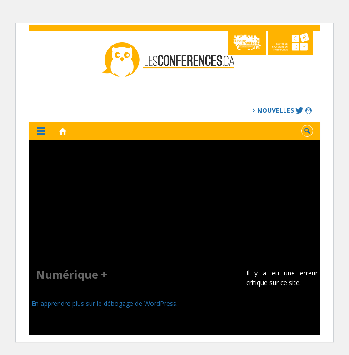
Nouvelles (275, 110)
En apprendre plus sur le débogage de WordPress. (104, 303)
